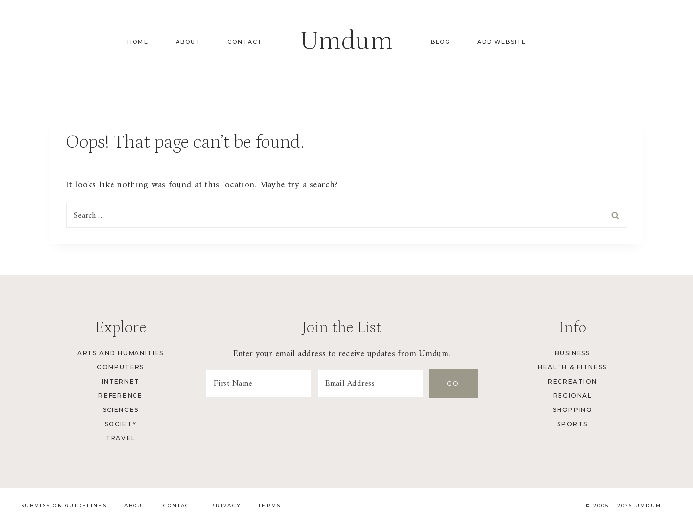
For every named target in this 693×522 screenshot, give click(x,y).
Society (121, 424)
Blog (440, 41)
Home (138, 41)
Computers (120, 367)
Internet (120, 381)
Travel (120, 438)
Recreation (572, 381)
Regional (572, 395)
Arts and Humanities (120, 353)
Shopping (572, 409)
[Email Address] (370, 383)
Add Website (501, 41)
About (188, 41)
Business (572, 353)
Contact (244, 41)
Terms (269, 505)
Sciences (120, 409)
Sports (572, 424)
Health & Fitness (572, 367)
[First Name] (259, 383)
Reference (120, 395)
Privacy (225, 505)
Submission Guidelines (64, 505)
